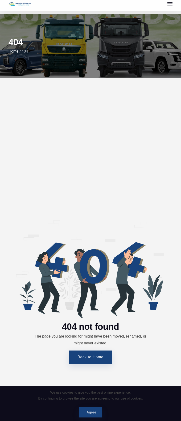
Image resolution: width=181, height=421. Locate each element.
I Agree (90, 412)
